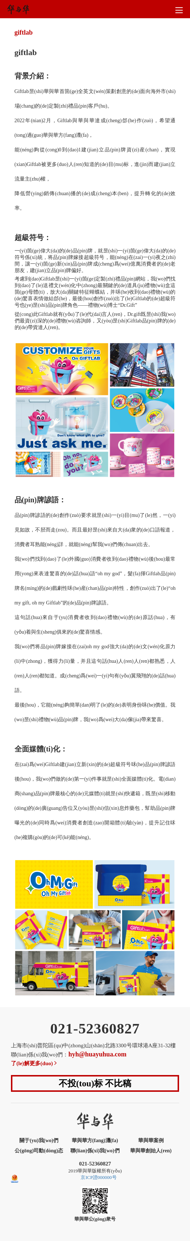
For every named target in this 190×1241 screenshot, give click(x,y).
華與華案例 (151, 1140)
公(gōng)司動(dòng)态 (39, 1150)
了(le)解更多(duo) (34, 1063)
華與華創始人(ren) (150, 1150)
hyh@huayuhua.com (97, 1054)
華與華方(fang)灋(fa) (95, 1140)
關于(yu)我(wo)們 (38, 1140)
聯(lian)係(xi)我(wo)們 (95, 1150)
